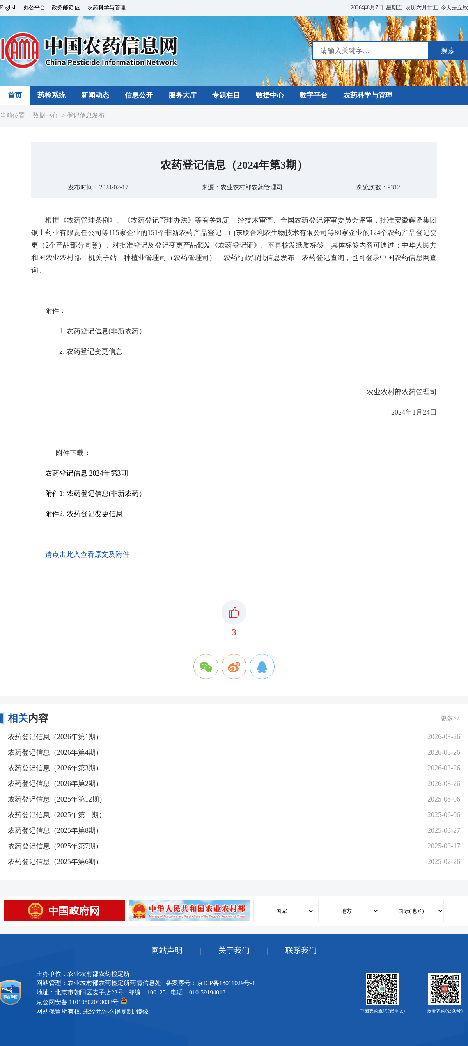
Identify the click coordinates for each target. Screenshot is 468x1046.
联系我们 (301, 950)
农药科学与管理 (106, 8)
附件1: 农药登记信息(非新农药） (95, 493)
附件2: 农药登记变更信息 (84, 514)
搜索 (448, 51)
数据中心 (45, 115)
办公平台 (34, 8)
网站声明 (167, 950)
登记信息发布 (86, 115)
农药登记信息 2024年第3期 (86, 473)
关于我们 (234, 950)
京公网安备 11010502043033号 (81, 1001)
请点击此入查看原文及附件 (87, 554)
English (8, 8)
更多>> (450, 718)
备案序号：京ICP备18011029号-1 (210, 983)
